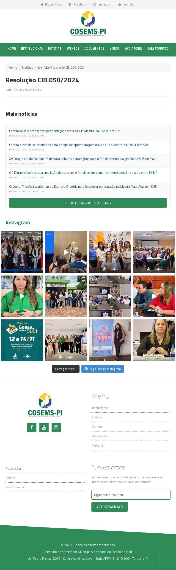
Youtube (126, 4)
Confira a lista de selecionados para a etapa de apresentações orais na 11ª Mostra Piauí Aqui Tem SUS (79, 144)
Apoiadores (134, 48)
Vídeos (115, 48)
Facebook (78, 4)
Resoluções (14, 468)
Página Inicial (51, 4)
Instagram (102, 4)
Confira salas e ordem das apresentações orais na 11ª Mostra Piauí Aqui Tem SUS (65, 130)
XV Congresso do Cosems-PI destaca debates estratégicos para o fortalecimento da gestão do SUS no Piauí (82, 158)
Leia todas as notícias (88, 203)
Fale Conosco (15, 487)
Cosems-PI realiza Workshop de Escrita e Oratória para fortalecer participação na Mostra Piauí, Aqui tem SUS (83, 186)
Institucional (32, 48)
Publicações (99, 436)
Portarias (97, 445)
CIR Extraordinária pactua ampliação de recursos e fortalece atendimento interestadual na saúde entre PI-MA (83, 172)
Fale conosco (158, 48)
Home (12, 48)
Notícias (54, 48)
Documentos (94, 48)
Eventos (72, 48)
